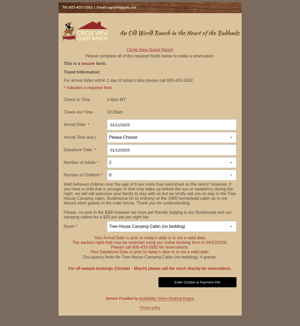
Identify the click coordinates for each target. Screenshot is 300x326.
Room (71, 226)
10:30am (115, 112)
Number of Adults (81, 162)
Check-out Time (78, 112)
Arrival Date (77, 124)
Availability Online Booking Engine (166, 298)
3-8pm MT (116, 99)
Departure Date (80, 150)
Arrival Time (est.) (80, 137)
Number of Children (83, 175)
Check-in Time (77, 99)
